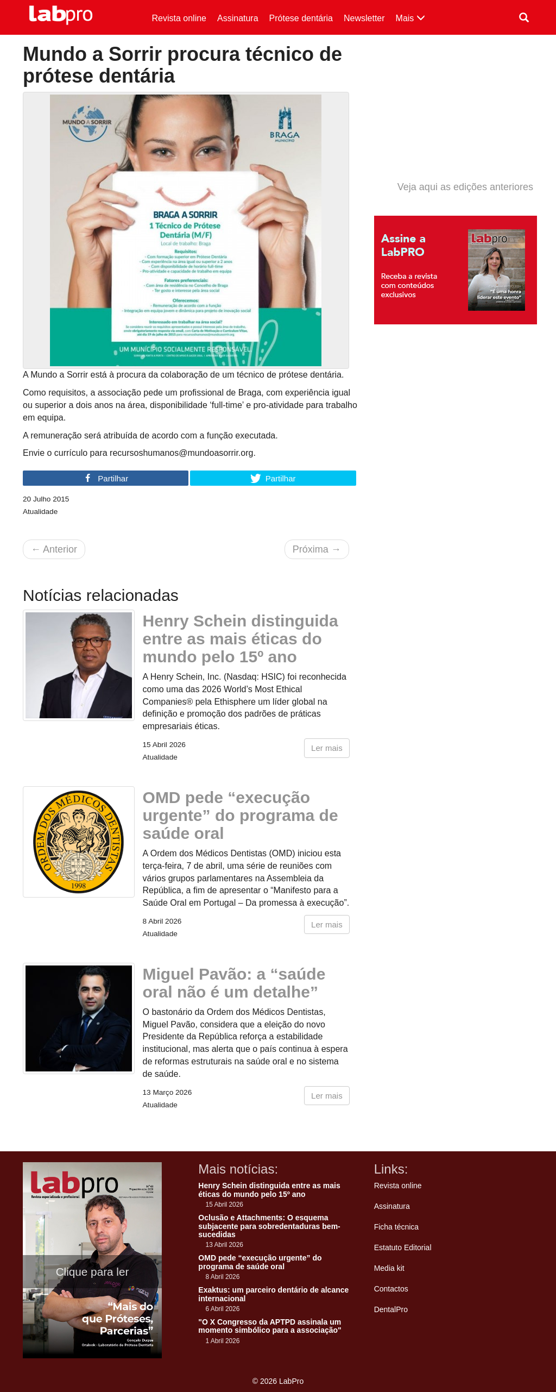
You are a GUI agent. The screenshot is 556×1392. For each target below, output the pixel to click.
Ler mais (327, 748)
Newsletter (364, 18)
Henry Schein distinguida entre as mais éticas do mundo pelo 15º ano (240, 639)
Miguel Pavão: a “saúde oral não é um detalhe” (234, 983)
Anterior (54, 549)
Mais (410, 18)
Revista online (179, 18)
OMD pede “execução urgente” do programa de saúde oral (240, 815)
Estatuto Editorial (403, 1247)
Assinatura (237, 18)
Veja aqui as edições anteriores (465, 186)
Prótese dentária (301, 18)
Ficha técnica (396, 1226)
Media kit (389, 1268)
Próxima (317, 549)
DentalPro (391, 1309)
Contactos (391, 1288)
